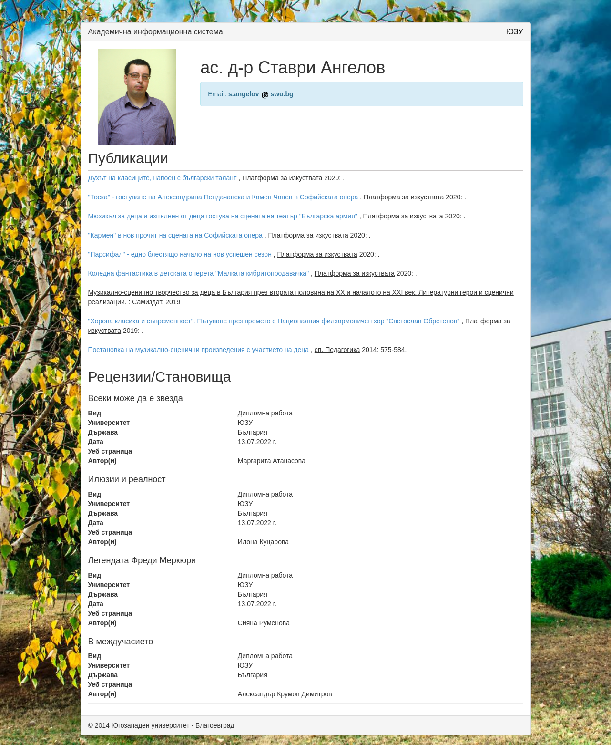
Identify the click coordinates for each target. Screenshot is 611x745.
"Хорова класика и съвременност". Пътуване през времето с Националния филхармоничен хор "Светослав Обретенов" (274, 321)
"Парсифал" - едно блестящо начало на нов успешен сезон (180, 254)
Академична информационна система (155, 32)
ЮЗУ (514, 32)
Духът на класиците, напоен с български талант (162, 178)
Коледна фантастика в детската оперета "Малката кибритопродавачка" (198, 273)
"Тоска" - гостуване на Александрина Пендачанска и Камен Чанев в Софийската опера (223, 197)
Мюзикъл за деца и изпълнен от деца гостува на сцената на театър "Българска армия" (222, 216)
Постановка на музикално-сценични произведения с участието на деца (198, 349)
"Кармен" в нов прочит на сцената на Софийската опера (175, 235)
